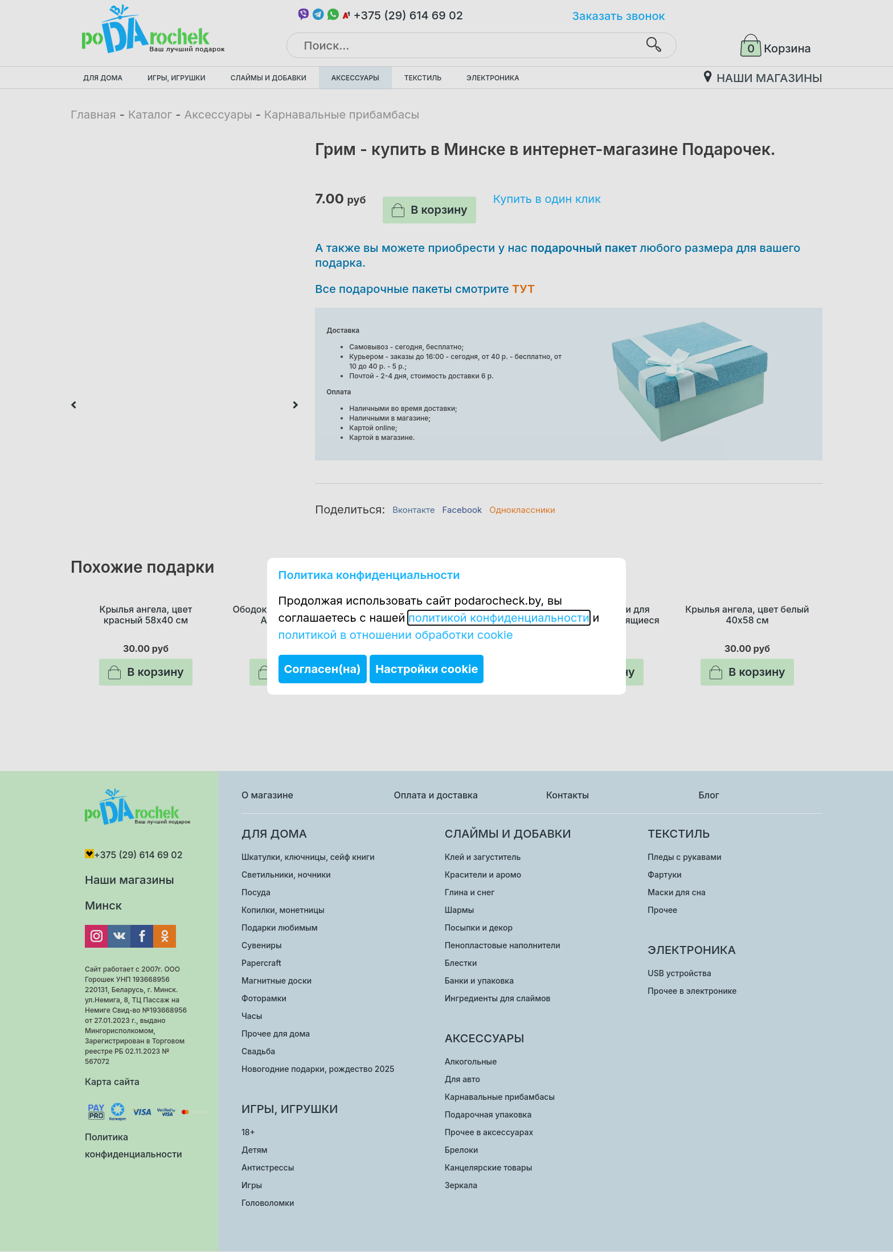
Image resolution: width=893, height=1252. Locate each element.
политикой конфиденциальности (498, 618)
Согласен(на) (322, 669)
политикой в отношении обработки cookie (395, 635)
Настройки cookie (426, 669)
